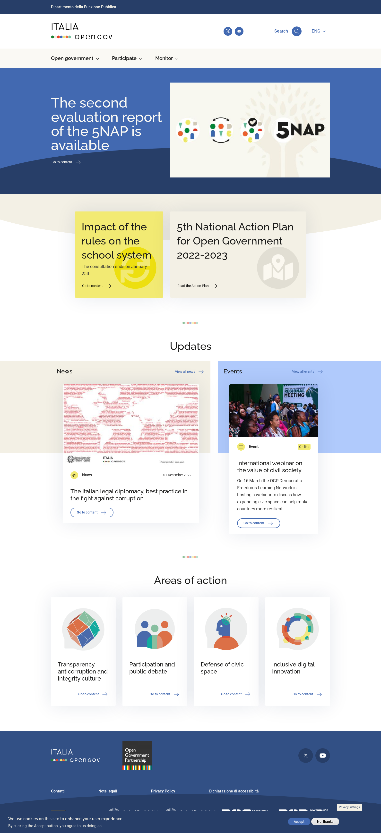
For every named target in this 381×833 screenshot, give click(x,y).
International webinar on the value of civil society (269, 467)
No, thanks (325, 822)
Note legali (107, 791)
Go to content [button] (67, 162)
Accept (299, 822)
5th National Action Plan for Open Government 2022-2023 (235, 241)
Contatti (58, 791)
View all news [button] (190, 371)
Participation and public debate (152, 668)
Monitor (164, 58)
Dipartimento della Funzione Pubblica (83, 7)
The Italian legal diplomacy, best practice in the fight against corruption (129, 495)
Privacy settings (349, 807)
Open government (72, 58)
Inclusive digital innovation (293, 668)
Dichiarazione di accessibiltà (234, 791)
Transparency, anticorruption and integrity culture (83, 671)
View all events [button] (308, 371)
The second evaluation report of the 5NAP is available (106, 123)
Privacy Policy (163, 791)
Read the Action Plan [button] (197, 286)
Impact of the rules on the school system (117, 241)
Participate (124, 58)
